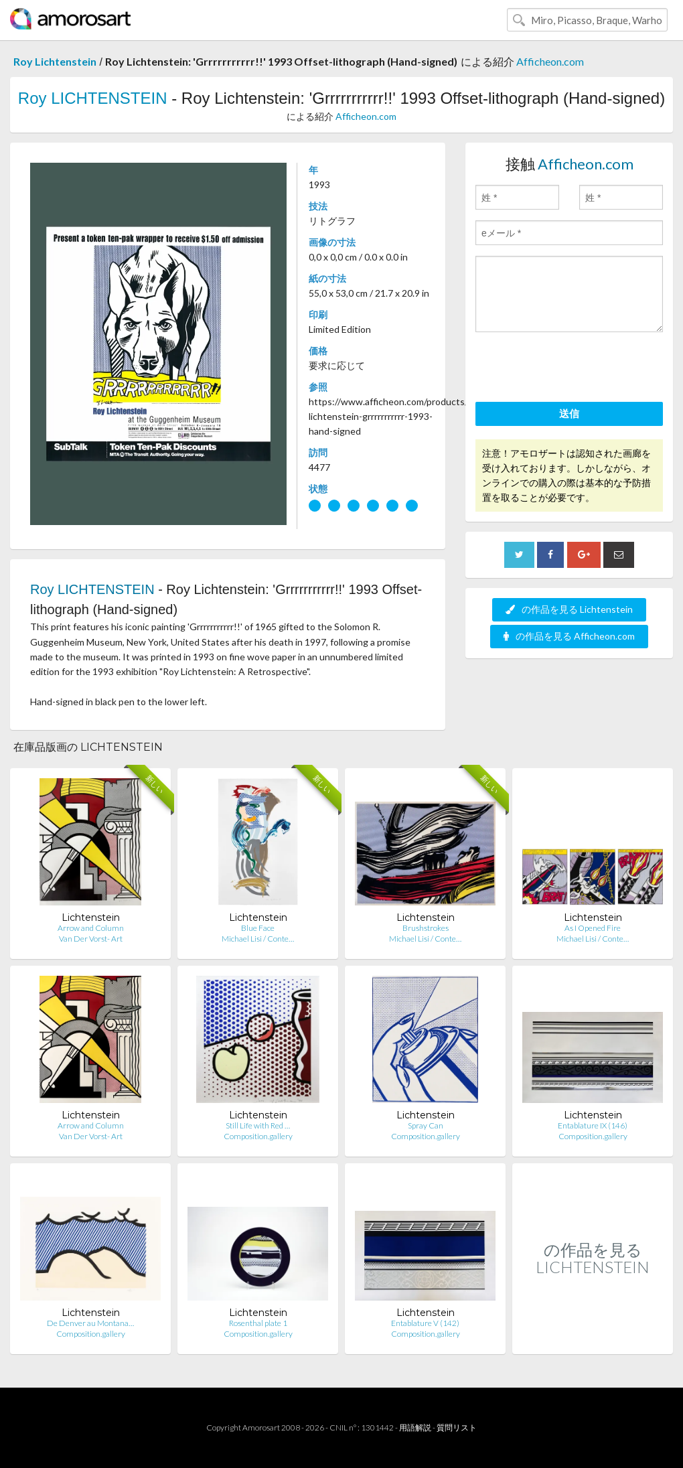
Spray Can (425, 1125)
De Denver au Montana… (90, 1323)
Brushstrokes (425, 928)
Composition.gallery (258, 1136)
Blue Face (258, 928)
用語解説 (415, 1427)
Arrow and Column (91, 928)
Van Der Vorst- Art (91, 939)
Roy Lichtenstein (54, 61)
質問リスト (457, 1427)
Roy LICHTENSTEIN (92, 98)
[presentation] (577, 369)
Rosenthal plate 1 (258, 1323)
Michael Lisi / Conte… (258, 939)
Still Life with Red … (258, 1125)
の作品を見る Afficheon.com (569, 636)
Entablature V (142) (425, 1323)
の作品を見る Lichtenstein (569, 609)
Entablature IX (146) (592, 1125)
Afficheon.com (550, 61)
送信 (569, 413)
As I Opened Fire (592, 928)
